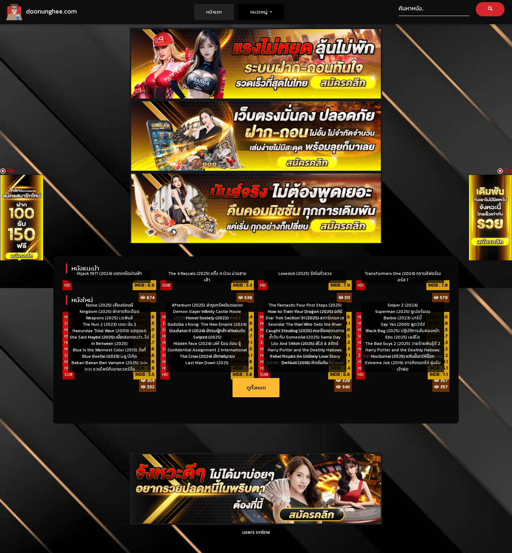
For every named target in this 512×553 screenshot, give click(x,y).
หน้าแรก (220, 11)
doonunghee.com (41, 12)
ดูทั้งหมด (256, 387)
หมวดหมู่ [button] (259, 12)
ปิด (7, 170)
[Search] (434, 9)
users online (256, 532)
